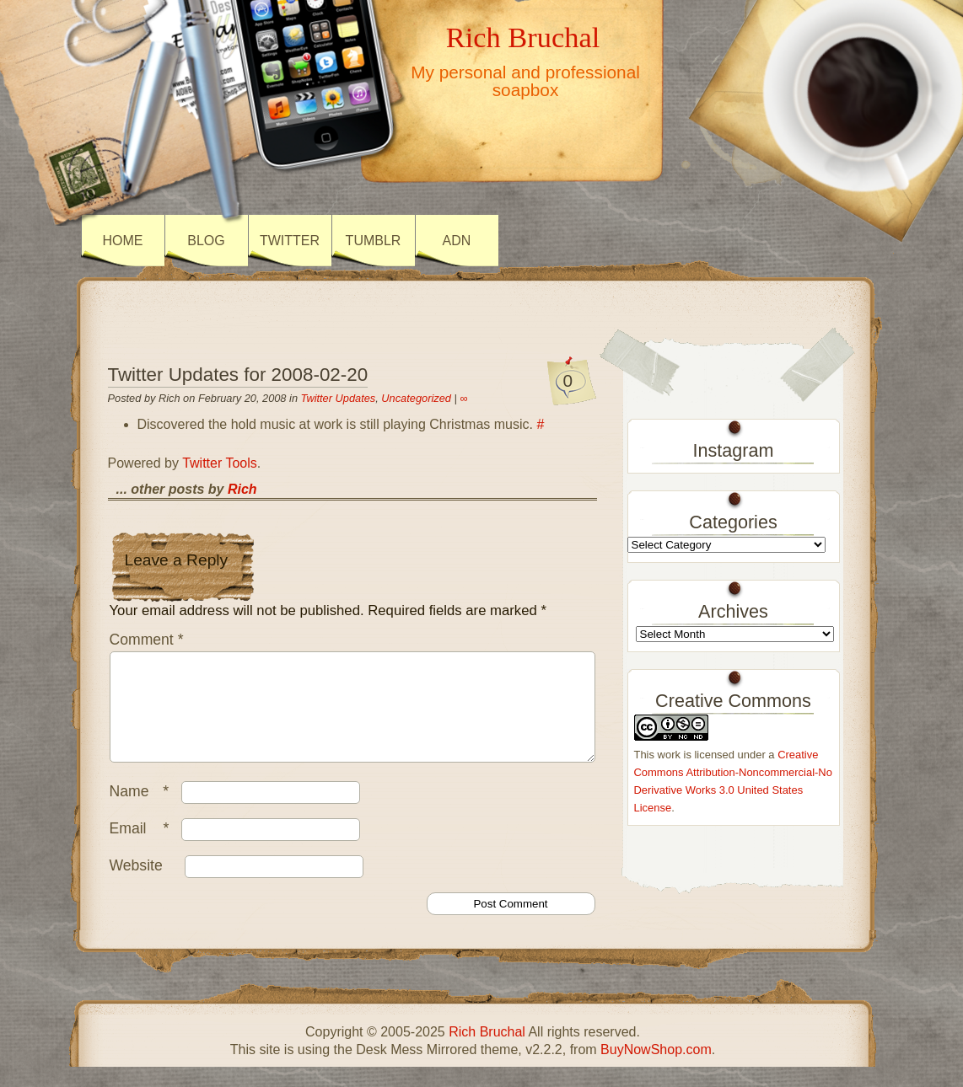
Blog (205, 240)
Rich (242, 489)
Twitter (290, 240)
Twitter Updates (338, 398)
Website (136, 885)
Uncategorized (416, 398)
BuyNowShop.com (656, 1070)
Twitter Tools (219, 463)
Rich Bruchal (523, 37)
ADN (457, 240)
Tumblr (373, 240)
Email (144, 848)
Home (123, 240)
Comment (147, 639)
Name (144, 811)
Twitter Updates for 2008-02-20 (238, 374)
